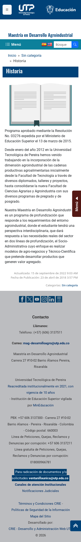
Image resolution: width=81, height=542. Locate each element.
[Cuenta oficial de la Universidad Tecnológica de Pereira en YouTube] (37, 299)
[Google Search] (63, 44)
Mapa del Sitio (40, 516)
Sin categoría (31, 55)
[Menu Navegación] (14, 44)
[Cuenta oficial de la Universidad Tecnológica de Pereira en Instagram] (44, 299)
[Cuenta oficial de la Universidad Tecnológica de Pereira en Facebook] (22, 299)
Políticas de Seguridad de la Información (40, 510)
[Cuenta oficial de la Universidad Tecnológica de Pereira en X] (29, 299)
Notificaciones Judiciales (40, 491)
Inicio (12, 55)
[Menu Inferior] (76, 204)
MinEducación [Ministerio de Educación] (43, 405)
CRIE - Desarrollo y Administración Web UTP (41, 529)
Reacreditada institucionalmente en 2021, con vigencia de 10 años (40, 389)
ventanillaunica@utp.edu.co (48, 478)
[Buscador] (74, 44)
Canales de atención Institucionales (40, 485)
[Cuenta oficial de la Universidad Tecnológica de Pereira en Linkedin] (51, 299)
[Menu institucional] (7, 10)
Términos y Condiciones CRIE (39, 504)
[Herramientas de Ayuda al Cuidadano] (59, 299)
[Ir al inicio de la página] (75, 525)
